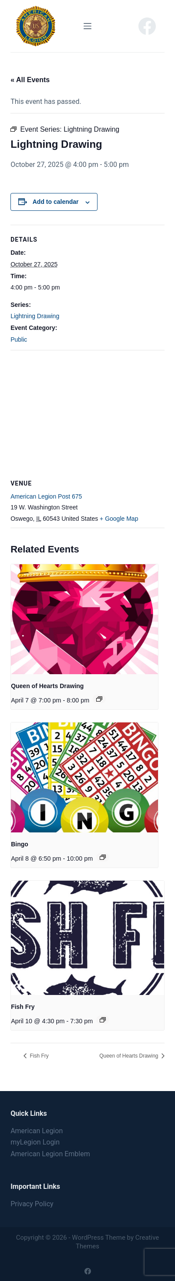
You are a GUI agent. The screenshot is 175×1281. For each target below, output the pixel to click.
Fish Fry (22, 1006)
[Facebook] (147, 26)
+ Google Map (119, 518)
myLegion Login (35, 1142)
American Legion (36, 1131)
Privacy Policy (32, 1204)
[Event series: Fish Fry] (103, 1019)
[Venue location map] (87, 413)
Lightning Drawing (34, 316)
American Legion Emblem (50, 1154)
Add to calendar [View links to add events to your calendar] (56, 201)
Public (18, 339)
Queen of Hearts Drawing (47, 685)
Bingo (19, 844)
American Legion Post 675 (46, 496)
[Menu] (87, 26)
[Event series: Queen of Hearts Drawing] (99, 699)
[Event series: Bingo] (103, 857)
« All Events (30, 79)
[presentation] (84, 619)
